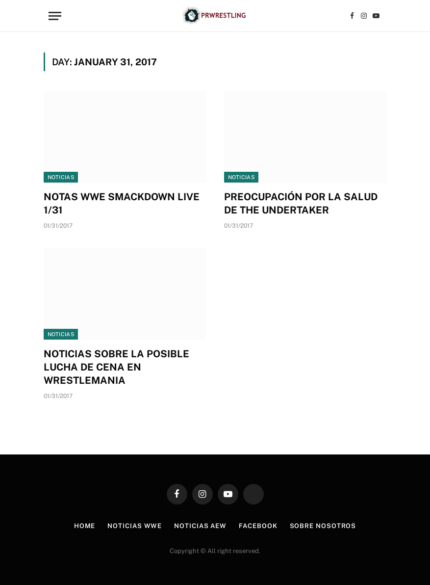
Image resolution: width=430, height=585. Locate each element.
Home (85, 526)
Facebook (258, 526)
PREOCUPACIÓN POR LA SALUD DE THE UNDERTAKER (301, 203)
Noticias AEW (200, 526)
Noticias (61, 177)
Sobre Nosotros (323, 526)
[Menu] (55, 16)
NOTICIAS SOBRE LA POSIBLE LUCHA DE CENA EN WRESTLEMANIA (116, 367)
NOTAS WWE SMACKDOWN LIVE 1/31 (122, 203)
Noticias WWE (134, 526)
